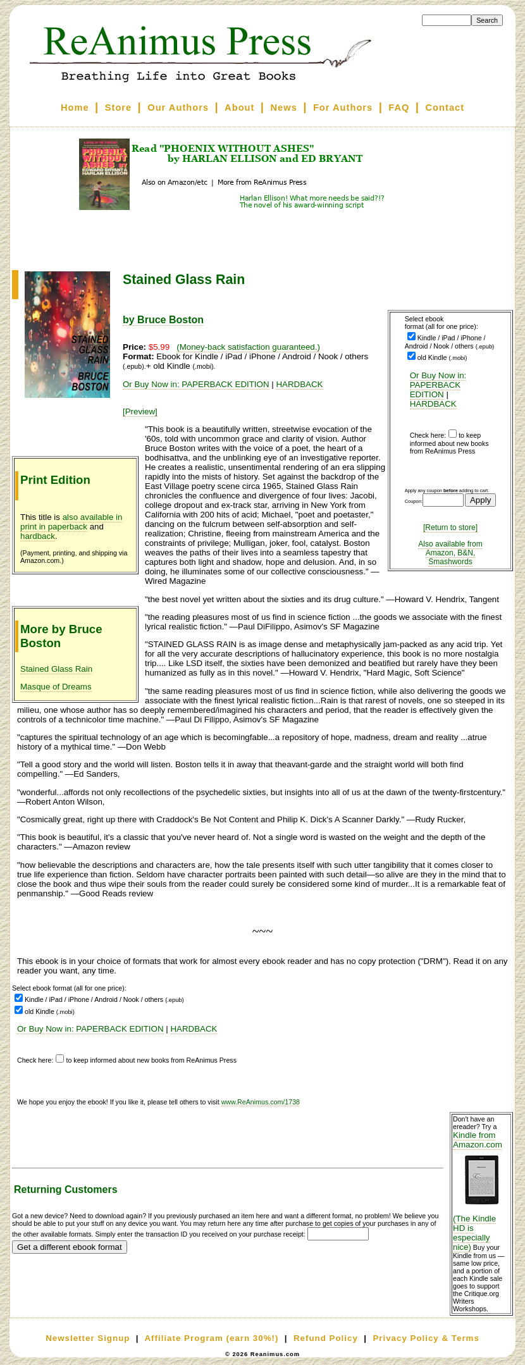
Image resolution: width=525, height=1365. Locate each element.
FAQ (398, 107)
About (239, 107)
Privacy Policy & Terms (426, 1338)
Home (75, 107)
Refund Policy (325, 1338)
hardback (37, 536)
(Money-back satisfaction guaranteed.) (248, 347)
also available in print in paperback (71, 521)
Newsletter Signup (88, 1338)
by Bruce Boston (163, 319)
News (284, 107)
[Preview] (140, 411)
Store (118, 107)
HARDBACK (433, 404)
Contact (445, 107)
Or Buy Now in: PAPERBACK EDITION (438, 385)
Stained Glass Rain (56, 669)
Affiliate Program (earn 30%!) (211, 1338)
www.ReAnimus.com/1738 (260, 1102)
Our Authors (178, 107)
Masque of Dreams (56, 686)
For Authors (343, 107)
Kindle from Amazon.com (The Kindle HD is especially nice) (481, 1191)
